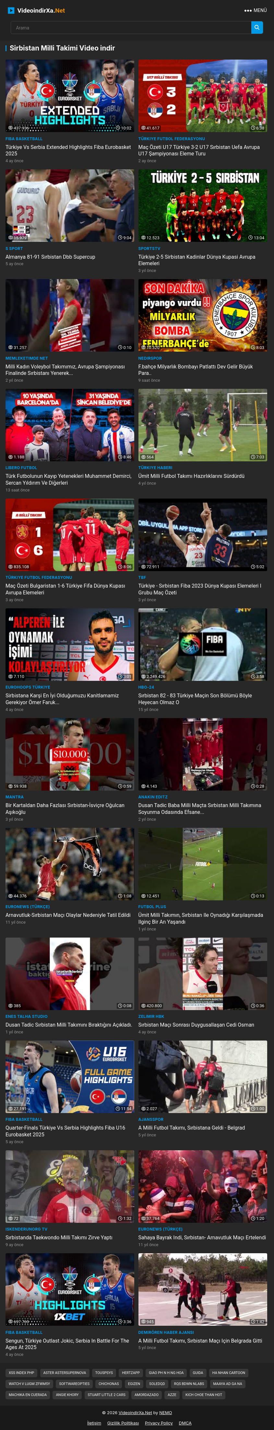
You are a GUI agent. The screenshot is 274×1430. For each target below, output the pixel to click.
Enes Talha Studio (27, 1016)
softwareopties (74, 1384)
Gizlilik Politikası (123, 1422)
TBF (142, 577)
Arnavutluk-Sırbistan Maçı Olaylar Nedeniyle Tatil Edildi (68, 915)
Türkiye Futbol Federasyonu (171, 138)
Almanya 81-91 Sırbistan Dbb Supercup (50, 257)
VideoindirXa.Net (135, 1412)
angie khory (67, 1395)
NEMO (165, 1412)
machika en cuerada (28, 1395)
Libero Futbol (21, 467)
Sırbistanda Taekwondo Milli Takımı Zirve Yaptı (59, 1237)
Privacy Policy (159, 1422)
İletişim (94, 1422)
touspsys (104, 1373)
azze (172, 1395)
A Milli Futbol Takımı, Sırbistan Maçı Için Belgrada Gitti (200, 1340)
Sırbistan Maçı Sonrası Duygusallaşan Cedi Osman (196, 1025)
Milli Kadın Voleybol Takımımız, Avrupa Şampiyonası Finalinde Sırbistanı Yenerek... (65, 369)
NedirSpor (150, 357)
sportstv (149, 248)
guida (198, 1373)
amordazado (147, 1395)
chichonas (109, 1384)
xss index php (21, 1373)
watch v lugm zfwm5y (29, 1384)
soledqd (157, 1384)
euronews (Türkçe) (28, 906)
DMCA (185, 1422)
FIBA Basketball (24, 138)
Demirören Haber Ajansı (166, 1332)
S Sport (14, 248)
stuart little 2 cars (106, 1395)
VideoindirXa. (36, 10)
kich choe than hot (203, 1395)
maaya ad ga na (227, 1384)
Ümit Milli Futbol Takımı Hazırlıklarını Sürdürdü (191, 476)
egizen (134, 1384)
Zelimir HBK (151, 1016)
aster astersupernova (64, 1373)
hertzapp (131, 1373)
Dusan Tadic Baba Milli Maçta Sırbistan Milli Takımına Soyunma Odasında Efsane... (199, 808)
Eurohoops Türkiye (28, 687)
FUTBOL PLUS (152, 906)
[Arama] (257, 27)
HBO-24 (146, 687)
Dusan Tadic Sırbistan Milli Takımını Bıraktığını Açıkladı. (69, 1025)
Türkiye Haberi (155, 467)
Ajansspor (151, 1119)
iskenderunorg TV (27, 1229)
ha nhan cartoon (228, 1373)
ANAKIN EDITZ (153, 796)
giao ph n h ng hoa (166, 1373)
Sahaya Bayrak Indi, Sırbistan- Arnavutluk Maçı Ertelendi (202, 1237)
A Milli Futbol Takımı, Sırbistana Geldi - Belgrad (191, 1128)
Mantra (15, 796)
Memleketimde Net (27, 357)
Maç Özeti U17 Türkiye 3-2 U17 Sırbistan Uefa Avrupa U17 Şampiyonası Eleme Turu (199, 150)
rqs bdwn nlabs (189, 1384)
